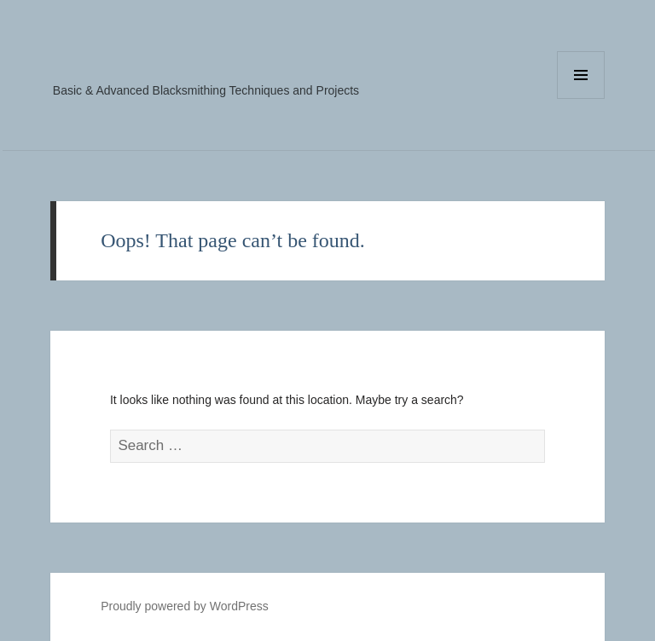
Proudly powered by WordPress (185, 606)
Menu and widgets (581, 98)
